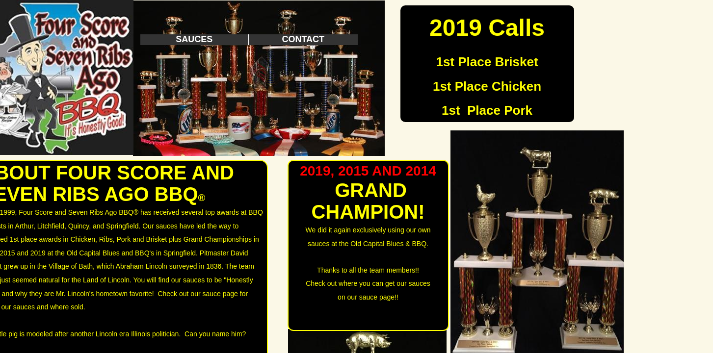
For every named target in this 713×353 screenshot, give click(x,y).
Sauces (194, 39)
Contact (303, 39)
